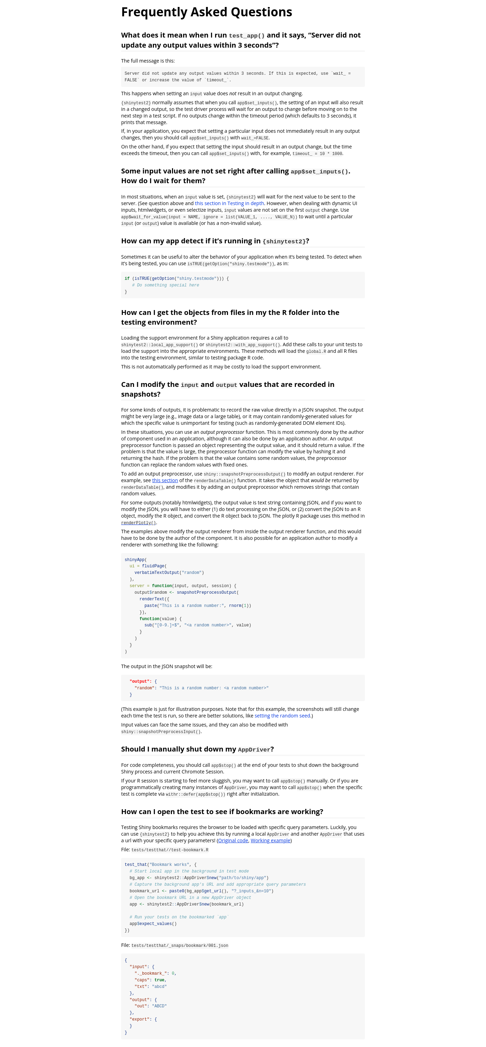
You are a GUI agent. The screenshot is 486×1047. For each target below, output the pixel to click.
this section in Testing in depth (229, 203)
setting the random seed (282, 717)
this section (165, 480)
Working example (270, 841)
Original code (233, 841)
